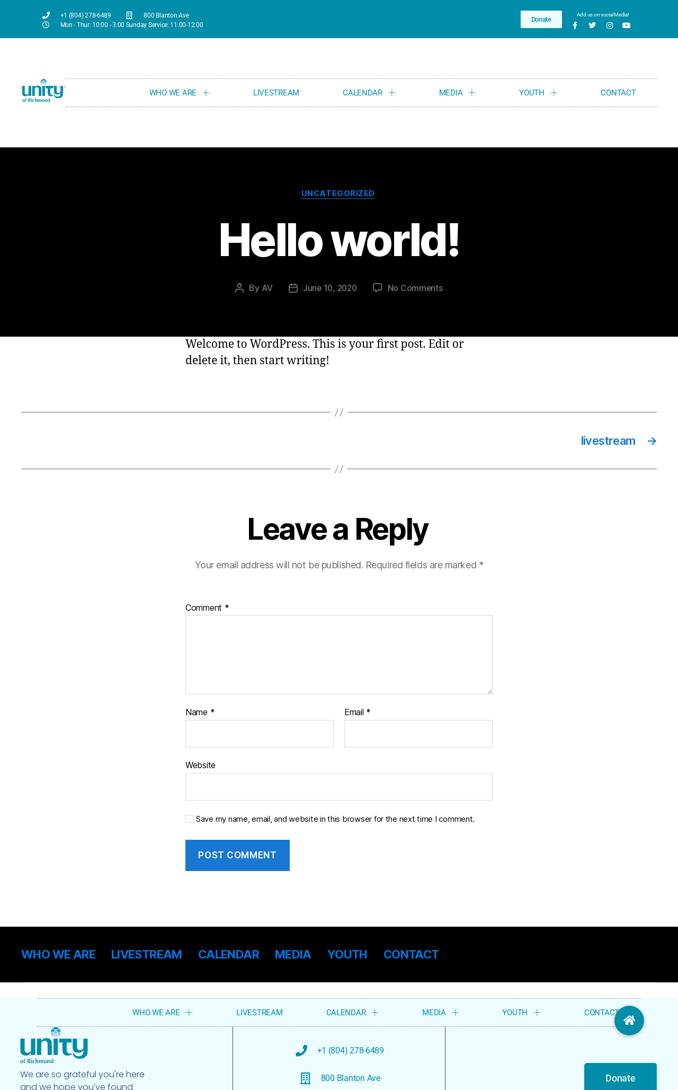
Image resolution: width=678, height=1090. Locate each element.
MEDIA (457, 92)
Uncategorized (339, 194)
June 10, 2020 (330, 289)
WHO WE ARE (179, 92)
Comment (207, 610)
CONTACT (618, 93)
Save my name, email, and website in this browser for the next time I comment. (335, 821)
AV (265, 289)
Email (357, 715)
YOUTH (538, 92)
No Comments (416, 289)
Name (200, 715)
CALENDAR (369, 92)
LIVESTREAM (276, 93)
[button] (629, 1020)
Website (200, 767)
